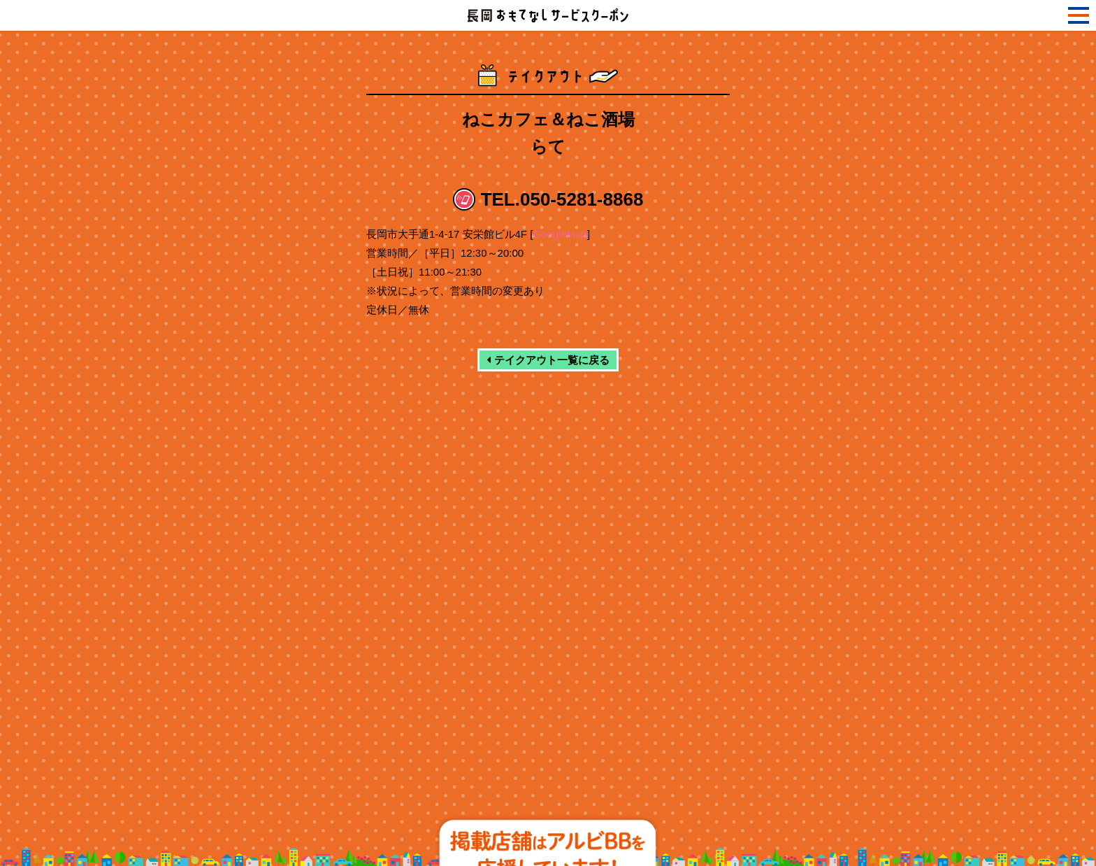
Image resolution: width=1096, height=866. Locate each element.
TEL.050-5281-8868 (562, 199)
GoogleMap (560, 234)
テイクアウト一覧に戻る (547, 360)
